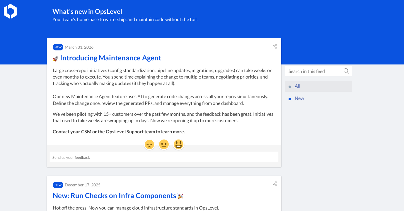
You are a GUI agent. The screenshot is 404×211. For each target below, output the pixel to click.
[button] (274, 46)
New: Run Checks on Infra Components (118, 195)
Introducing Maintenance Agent (107, 57)
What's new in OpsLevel (87, 11)
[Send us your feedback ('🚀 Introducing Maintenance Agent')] (164, 157)
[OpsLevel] (10, 11)
